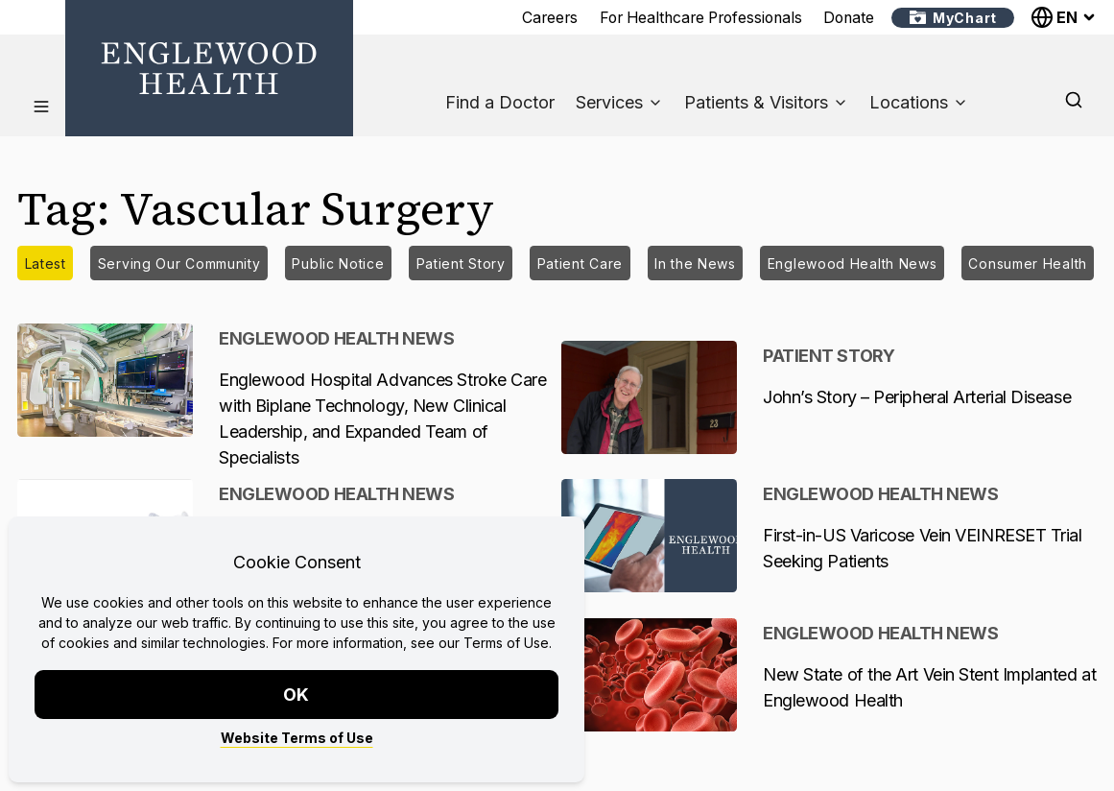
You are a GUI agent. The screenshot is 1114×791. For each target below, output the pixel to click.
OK (297, 694)
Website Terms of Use (297, 738)
